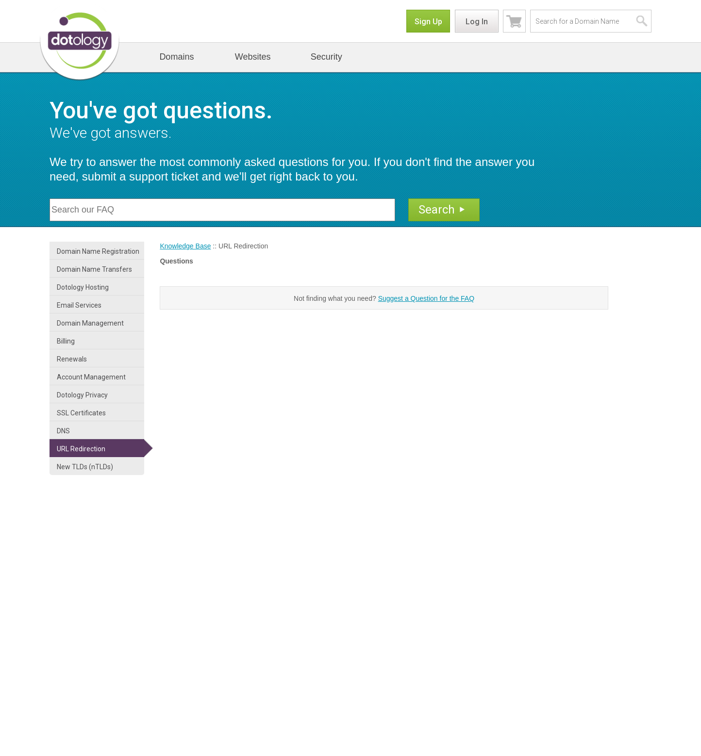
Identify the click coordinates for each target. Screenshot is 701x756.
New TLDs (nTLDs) (85, 467)
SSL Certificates (81, 413)
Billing (66, 341)
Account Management (91, 377)
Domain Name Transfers (94, 269)
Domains (176, 57)
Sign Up (428, 21)
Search (442, 210)
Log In (477, 21)
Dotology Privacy (82, 395)
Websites (253, 57)
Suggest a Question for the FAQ (426, 298)
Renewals (72, 359)
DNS (63, 431)
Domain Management (90, 323)
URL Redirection (81, 449)
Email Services (79, 305)
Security (326, 57)
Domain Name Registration (98, 251)
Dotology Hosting (83, 287)
